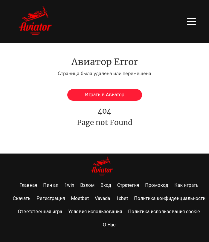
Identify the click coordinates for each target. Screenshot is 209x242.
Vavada (102, 198)
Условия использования (95, 211)
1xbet (122, 198)
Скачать (21, 198)
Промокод (156, 185)
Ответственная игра (40, 211)
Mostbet (80, 198)
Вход (105, 185)
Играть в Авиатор (104, 94)
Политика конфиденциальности (169, 198)
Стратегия (128, 185)
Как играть (186, 185)
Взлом (87, 185)
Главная (28, 185)
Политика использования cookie (164, 211)
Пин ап (50, 185)
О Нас (109, 225)
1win (69, 185)
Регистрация (50, 198)
